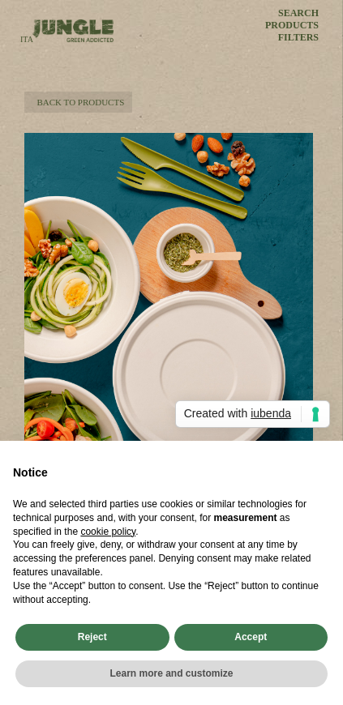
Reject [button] (92, 637)
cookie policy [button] (107, 531)
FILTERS (298, 38)
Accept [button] (250, 637)
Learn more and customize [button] (171, 673)
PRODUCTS (292, 26)
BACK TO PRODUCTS (78, 102)
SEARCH (298, 13)
